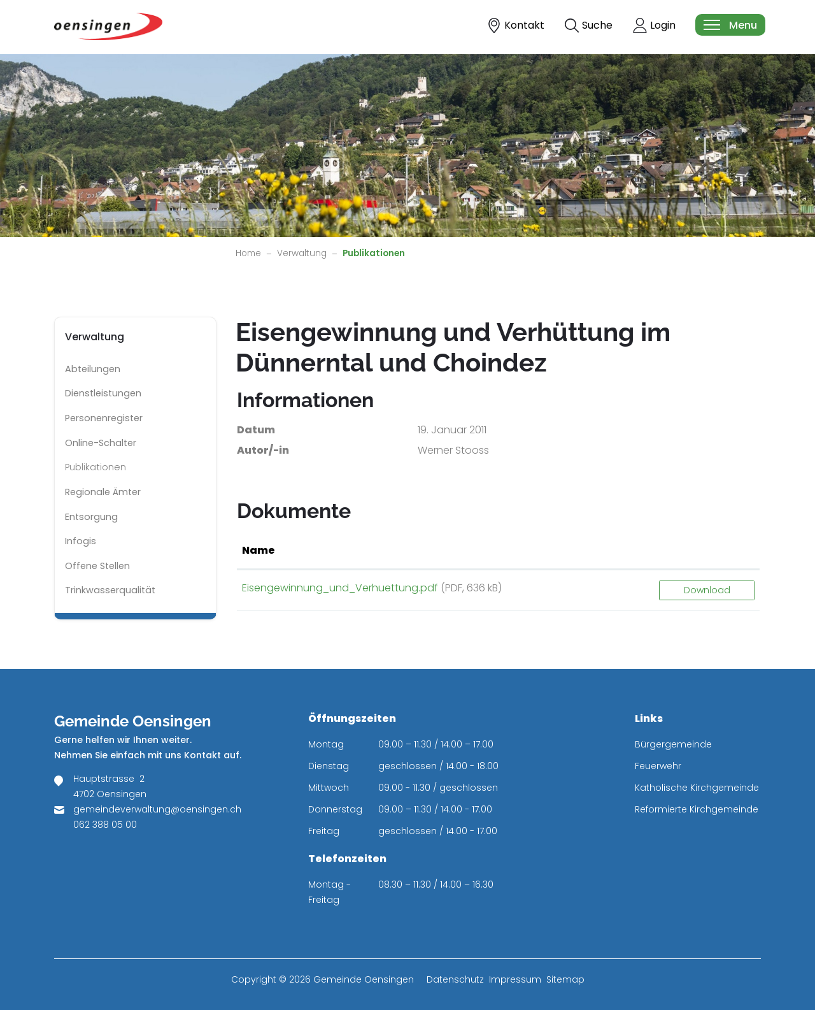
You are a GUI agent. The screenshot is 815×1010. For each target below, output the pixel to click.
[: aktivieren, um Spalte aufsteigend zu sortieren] (707, 551)
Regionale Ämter (103, 492)
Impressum (515, 979)
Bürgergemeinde (673, 744)
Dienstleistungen (103, 393)
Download (707, 590)
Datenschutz (455, 979)
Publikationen (101, 470)
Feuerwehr (658, 766)
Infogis (80, 541)
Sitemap (565, 979)
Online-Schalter (100, 442)
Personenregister (104, 418)
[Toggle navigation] (729, 24)
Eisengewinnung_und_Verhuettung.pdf (340, 588)
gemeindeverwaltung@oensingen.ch (157, 809)
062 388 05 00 (105, 824)
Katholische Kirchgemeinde (697, 787)
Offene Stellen (97, 565)
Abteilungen (92, 369)
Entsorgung (91, 516)
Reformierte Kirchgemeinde (696, 809)
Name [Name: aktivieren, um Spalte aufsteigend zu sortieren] (258, 550)
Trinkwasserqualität (110, 590)
